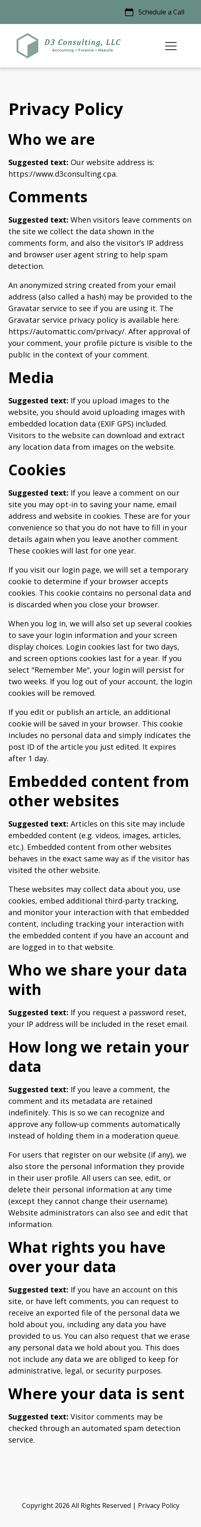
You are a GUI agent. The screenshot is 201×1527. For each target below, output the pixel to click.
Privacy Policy (158, 1505)
